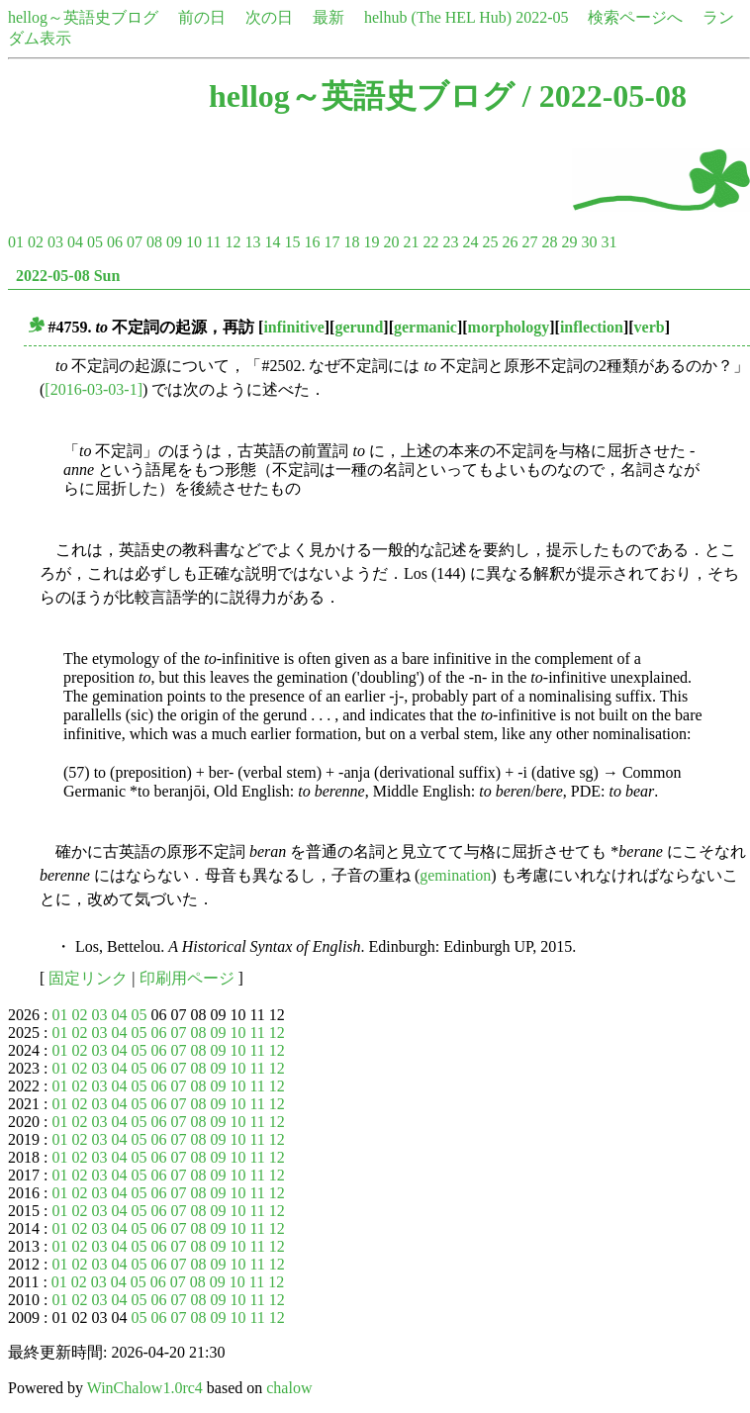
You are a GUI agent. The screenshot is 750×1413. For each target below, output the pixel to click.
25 (490, 242)
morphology (509, 327)
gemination (455, 875)
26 (509, 242)
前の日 (202, 17)
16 (312, 242)
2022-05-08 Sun (68, 275)
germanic (425, 327)
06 (115, 242)
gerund (358, 327)
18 (351, 242)
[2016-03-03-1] (93, 389)
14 (272, 242)
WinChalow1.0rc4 (145, 1387)
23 (450, 242)
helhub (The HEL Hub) (438, 17)
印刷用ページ (187, 978)
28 (549, 242)
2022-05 (542, 17)
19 (371, 242)
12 (232, 242)
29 (569, 242)
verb (649, 327)
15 (292, 242)
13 (252, 242)
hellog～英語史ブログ (83, 17)
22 (430, 242)
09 (174, 242)
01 (16, 242)
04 (75, 242)
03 (55, 242)
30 (589, 242)
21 (411, 242)
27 (529, 242)
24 (470, 242)
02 (36, 242)
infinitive (293, 327)
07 (134, 242)
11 (213, 242)
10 (194, 242)
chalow (289, 1387)
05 (95, 242)
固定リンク (88, 978)
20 (391, 242)
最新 (328, 17)
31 (608, 242)
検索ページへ (635, 17)
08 (154, 242)
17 (331, 242)
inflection (591, 327)
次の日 (269, 17)
